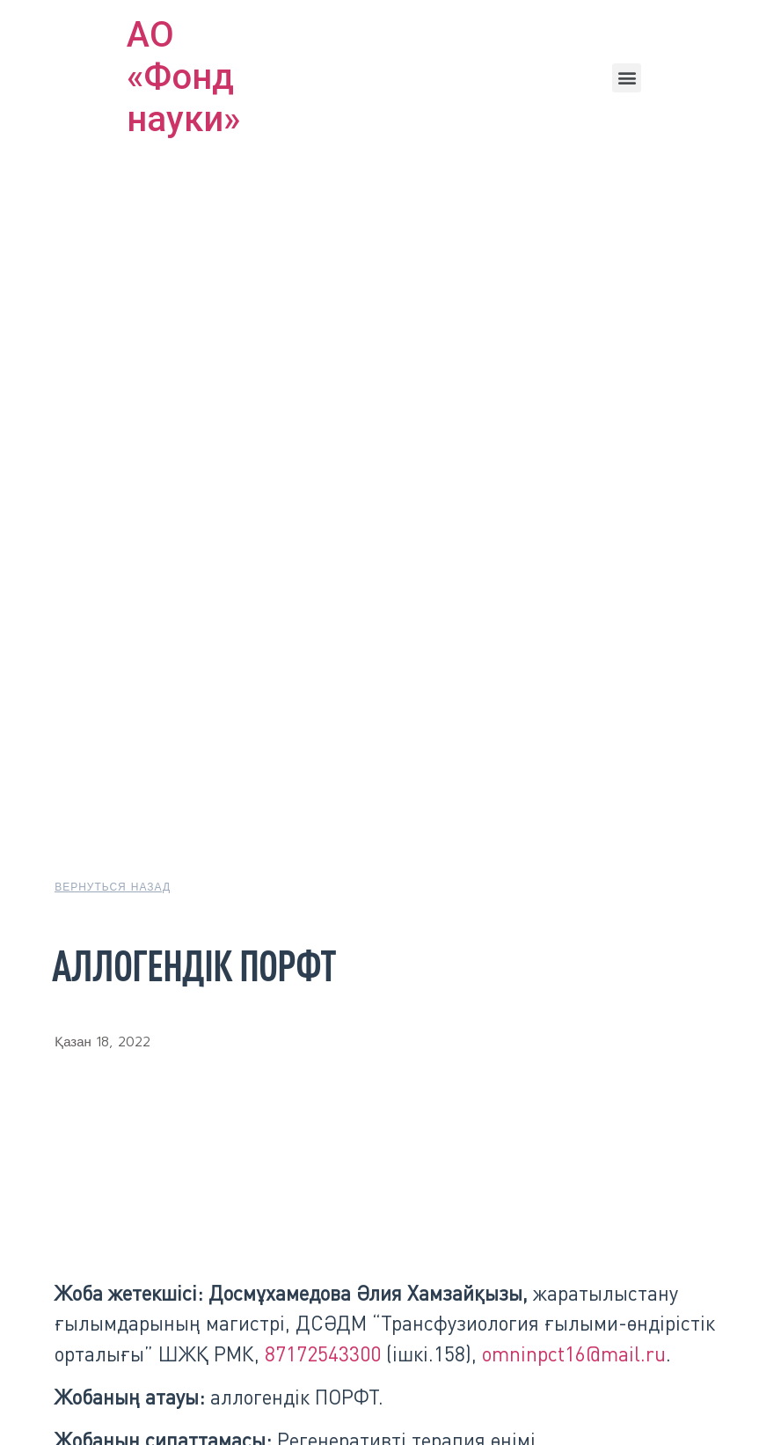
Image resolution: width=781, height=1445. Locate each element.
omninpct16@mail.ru (574, 1353)
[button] (626, 77)
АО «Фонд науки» (183, 77)
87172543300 (323, 1353)
